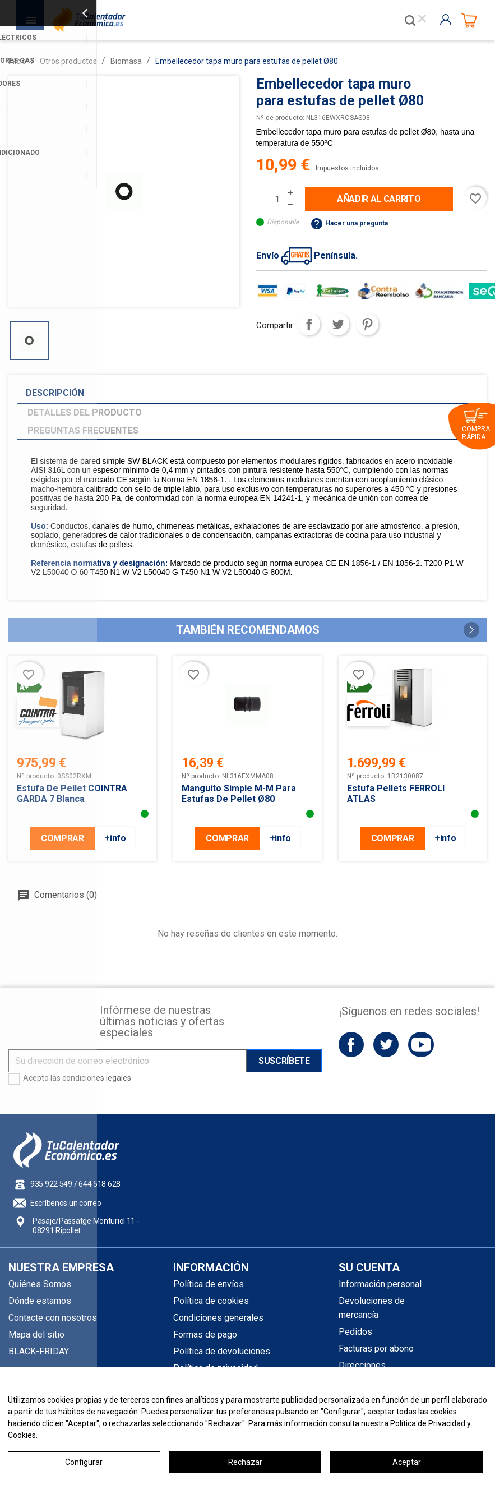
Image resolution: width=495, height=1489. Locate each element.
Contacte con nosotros (52, 1317)
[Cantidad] (270, 199)
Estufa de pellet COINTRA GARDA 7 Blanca (72, 793)
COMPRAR (62, 838)
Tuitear (338, 324)
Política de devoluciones (221, 1351)
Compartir (309, 324)
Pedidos (355, 1331)
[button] (471, 630)
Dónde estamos (39, 1301)
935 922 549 (51, 1183)
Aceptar (406, 1462)
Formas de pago (205, 1334)
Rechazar (245, 1462)
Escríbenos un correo (65, 1202)
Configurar (84, 1462)
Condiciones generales (218, 1317)
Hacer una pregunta (349, 223)
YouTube (420, 1044)
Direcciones (362, 1365)
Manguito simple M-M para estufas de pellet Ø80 (239, 793)
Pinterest (367, 324)
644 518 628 (99, 1183)
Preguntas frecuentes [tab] (82, 430)
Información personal (380, 1284)
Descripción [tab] (55, 393)
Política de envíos (208, 1284)
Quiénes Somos (39, 1284)
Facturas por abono (376, 1348)
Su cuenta (369, 1267)
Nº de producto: (280, 118)
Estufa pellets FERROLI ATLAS (396, 793)
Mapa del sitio (36, 1334)
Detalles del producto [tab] (84, 412)
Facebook (351, 1044)
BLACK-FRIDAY (38, 1351)
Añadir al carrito (379, 198)
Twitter (386, 1044)
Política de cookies (211, 1301)
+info (115, 838)
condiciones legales (96, 1077)
